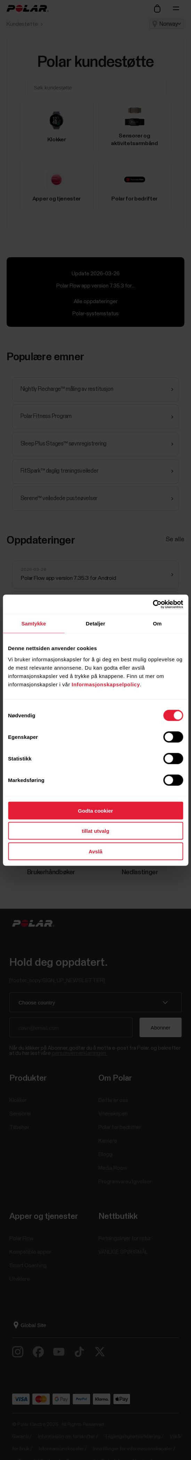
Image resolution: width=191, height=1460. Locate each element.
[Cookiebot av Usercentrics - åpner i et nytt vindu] (152, 604)
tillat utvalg (95, 831)
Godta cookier (95, 810)
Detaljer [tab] (95, 623)
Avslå (95, 851)
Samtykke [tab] (33, 623)
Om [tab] (157, 623)
